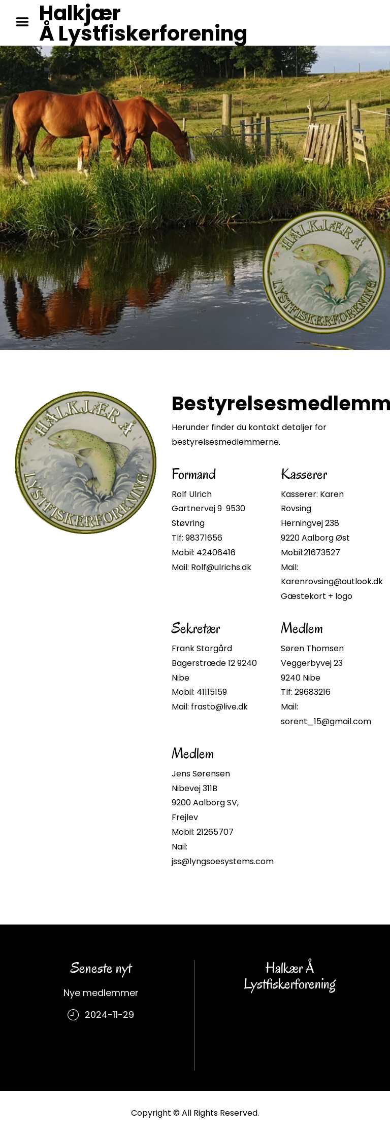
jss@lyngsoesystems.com (223, 861)
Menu (26, 22)
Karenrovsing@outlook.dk (332, 581)
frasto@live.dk (219, 707)
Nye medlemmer (101, 992)
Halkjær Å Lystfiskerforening (143, 23)
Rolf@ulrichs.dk (221, 567)
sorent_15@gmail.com (326, 721)
